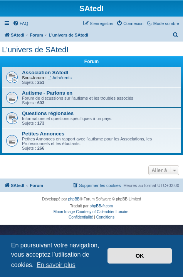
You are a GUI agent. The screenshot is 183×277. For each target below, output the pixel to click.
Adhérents (59, 77)
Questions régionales (48, 113)
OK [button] (140, 256)
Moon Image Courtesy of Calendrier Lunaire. (91, 212)
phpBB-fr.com (101, 206)
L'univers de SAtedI (35, 49)
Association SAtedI (45, 72)
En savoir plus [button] (56, 265)
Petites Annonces (43, 134)
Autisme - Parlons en (47, 93)
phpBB (74, 199)
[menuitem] (20, 23)
